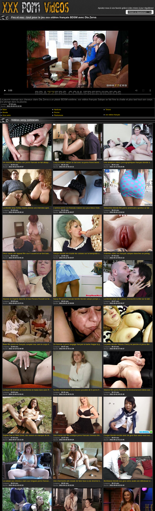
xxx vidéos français (112, 115)
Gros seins (6, 115)
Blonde (5, 112)
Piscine (57, 112)
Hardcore (57, 110)
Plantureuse (58, 115)
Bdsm (4, 110)
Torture (108, 110)
